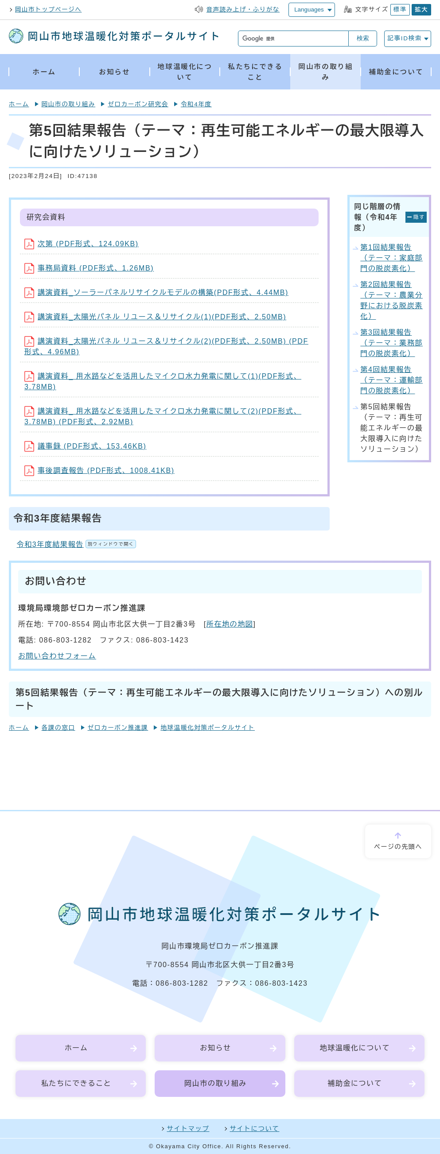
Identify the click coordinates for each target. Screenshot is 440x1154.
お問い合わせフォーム (57, 656)
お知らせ (215, 1048)
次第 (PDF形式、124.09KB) (81, 244)
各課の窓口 (58, 727)
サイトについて (255, 1128)
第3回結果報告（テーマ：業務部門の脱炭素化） (391, 343)
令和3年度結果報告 (76, 544)
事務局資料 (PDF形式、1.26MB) (89, 268)
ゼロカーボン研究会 (138, 104)
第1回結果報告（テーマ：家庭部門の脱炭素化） (391, 258)
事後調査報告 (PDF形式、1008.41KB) (99, 470)
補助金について (354, 1083)
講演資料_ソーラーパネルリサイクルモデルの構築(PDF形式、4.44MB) (156, 292)
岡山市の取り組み (69, 104)
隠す (419, 217)
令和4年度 (196, 104)
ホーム (19, 104)
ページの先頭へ (398, 846)
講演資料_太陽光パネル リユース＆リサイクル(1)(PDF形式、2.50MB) (155, 317)
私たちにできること (76, 1083)
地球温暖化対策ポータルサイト (207, 727)
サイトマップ (188, 1128)
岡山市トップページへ (48, 9)
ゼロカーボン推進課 (118, 727)
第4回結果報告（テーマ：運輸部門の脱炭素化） (391, 380)
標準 (400, 9)
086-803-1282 (182, 983)
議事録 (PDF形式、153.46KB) (85, 446)
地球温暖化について (355, 1048)
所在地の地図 (229, 624)
